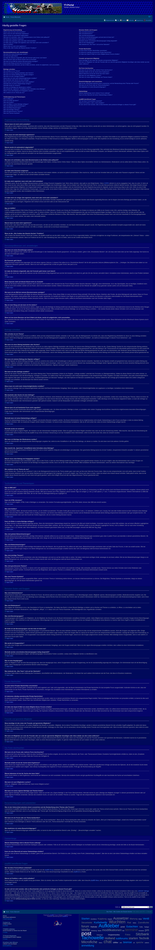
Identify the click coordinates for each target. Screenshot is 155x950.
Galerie (124, 20)
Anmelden (149, 20)
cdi (134, 942)
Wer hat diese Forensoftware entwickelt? (90, 101)
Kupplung (102, 919)
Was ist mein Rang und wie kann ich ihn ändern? (17, 63)
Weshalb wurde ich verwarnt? (11, 85)
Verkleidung (94, 930)
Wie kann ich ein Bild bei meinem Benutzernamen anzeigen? (20, 61)
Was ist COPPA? (8, 44)
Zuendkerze (94, 919)
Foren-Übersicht (15, 17)
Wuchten (117, 921)
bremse (127, 942)
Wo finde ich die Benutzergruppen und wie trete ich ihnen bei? (96, 37)
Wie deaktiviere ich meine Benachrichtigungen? (92, 87)
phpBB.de (77, 872)
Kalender (131, 20)
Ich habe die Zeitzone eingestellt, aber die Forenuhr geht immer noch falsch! (25, 57)
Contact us (20, 924)
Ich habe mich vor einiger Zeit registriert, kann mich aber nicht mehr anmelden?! (26, 42)
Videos (100, 942)
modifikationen (112, 930)
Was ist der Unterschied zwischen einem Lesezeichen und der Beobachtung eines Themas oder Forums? (109, 83)
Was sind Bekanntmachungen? (12, 107)
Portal (7, 17)
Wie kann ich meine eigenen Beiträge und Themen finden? (95, 77)
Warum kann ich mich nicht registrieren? (14, 46)
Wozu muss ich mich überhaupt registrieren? (16, 33)
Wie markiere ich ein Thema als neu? (14, 92)
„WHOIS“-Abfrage (143, 891)
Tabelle (99, 930)
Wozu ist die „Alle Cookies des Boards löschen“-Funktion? (19, 48)
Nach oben (9, 130)
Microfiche (89, 942)
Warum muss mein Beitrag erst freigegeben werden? (18, 90)
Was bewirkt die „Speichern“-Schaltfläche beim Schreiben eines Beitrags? (24, 89)
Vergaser (110, 919)
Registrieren (139, 20)
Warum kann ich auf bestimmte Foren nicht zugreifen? (18, 82)
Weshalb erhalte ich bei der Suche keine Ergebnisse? (94, 72)
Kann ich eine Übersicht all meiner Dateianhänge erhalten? (95, 95)
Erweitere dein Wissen (20, 944)
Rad (129, 922)
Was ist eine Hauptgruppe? (86, 42)
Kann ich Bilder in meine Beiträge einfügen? (15, 104)
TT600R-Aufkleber (20, 930)
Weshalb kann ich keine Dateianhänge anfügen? (17, 83)
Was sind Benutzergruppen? (87, 35)
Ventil (146, 918)
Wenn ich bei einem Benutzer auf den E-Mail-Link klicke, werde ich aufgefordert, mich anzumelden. (31, 65)
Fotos (127, 934)
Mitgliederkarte (110, 20)
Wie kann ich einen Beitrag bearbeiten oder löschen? (18, 73)
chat (108, 941)
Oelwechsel (100, 935)
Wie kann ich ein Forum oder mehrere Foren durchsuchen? (96, 70)
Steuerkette (86, 922)
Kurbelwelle (100, 922)
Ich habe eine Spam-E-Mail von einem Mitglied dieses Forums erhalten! (99, 54)
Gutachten (132, 926)
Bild (123, 930)
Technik (144, 938)
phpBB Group (49, 870)
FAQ (118, 20)
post (86, 933)
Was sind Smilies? (8, 102)
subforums (122, 938)
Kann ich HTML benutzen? (11, 100)
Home (20, 917)
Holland (110, 938)
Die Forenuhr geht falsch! (10, 56)
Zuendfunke (143, 922)
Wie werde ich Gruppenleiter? (87, 39)
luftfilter (115, 942)
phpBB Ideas (95, 880)
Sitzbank (142, 934)
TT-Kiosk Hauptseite (20, 937)
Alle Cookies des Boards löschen (122, 911)
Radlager (146, 927)
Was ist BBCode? (8, 98)
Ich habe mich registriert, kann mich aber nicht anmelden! (19, 41)
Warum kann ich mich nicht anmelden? (14, 32)
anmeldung (87, 945)
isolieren (147, 942)
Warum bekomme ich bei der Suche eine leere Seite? (94, 73)
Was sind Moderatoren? (86, 33)
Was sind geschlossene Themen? (13, 111)
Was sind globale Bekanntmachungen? (14, 106)
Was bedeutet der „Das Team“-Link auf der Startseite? (94, 44)
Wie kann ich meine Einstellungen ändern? (15, 54)
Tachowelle (92, 937)
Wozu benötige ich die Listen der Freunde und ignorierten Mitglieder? (98, 60)
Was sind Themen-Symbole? (11, 113)
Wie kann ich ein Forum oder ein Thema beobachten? (94, 85)
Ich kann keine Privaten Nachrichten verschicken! (93, 50)
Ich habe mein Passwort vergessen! (13, 39)
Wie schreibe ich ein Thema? (11, 71)
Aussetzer (121, 918)
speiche (139, 942)
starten (133, 938)
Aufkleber (109, 925)
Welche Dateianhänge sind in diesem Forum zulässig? (94, 93)
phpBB (52, 915)
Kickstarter (141, 930)
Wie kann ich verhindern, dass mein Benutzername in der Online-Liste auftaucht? (26, 37)
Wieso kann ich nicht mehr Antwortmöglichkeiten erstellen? (20, 78)
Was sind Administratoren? (86, 32)
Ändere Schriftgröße (150, 17)
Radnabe (94, 927)
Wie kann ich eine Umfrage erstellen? (14, 76)
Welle (85, 930)
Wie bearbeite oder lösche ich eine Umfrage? (16, 80)
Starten (85, 918)
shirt (121, 942)
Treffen (141, 927)
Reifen (134, 923)
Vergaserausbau (114, 935)
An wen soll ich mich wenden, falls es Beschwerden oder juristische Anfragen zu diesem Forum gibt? (107, 104)
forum (85, 926)
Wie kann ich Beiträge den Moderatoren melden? (17, 87)
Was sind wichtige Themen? (11, 109)
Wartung (133, 919)
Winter (140, 919)
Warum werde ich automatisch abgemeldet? (15, 35)
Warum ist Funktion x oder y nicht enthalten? (91, 103)
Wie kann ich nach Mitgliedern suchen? (90, 75)
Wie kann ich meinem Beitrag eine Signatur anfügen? (18, 74)
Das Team (109, 911)
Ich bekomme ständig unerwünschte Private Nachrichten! (95, 52)
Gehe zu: (117, 907)
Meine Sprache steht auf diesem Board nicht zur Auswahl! (19, 59)
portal (123, 927)
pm (147, 930)
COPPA (106, 183)
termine (131, 930)
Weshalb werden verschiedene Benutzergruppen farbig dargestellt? (98, 41)
